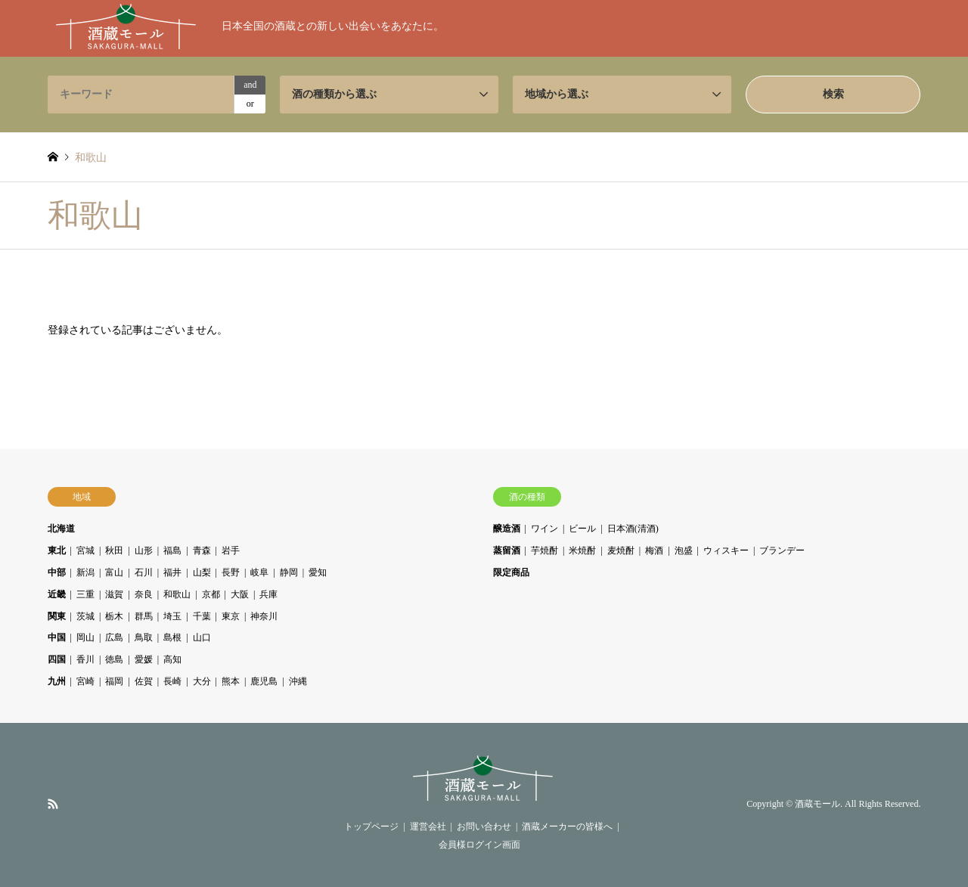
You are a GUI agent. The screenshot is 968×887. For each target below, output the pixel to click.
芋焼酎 (544, 550)
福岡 (114, 681)
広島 (114, 637)
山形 (144, 550)
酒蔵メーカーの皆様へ (567, 826)
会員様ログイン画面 (479, 844)
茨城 (85, 616)
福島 (172, 550)
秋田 (114, 550)
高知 (172, 659)
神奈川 (264, 616)
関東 (57, 616)
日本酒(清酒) (633, 528)
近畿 (57, 594)
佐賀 (144, 681)
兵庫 (268, 594)
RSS (53, 804)
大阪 (240, 594)
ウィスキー (726, 550)
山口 (202, 637)
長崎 (172, 681)
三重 (85, 594)
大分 (202, 681)
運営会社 (428, 826)
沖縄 (298, 681)
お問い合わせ (484, 826)
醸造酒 (506, 528)
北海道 (61, 528)
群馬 (144, 616)
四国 (57, 659)
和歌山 (177, 594)
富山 (114, 572)
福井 (172, 572)
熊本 (231, 681)
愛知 (318, 572)
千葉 (202, 616)
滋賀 (114, 594)
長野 (231, 572)
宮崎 (85, 681)
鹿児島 (264, 681)
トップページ (371, 826)
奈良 (144, 594)
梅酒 (654, 550)
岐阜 (259, 572)
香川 (85, 659)
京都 (211, 594)
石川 (144, 572)
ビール (582, 528)
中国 (57, 637)
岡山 (85, 637)
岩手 (231, 550)
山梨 (202, 572)
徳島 (114, 659)
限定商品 (511, 572)
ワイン (544, 528)
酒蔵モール (817, 804)
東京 (231, 616)
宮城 (85, 550)
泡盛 (684, 550)
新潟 (85, 572)
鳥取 (144, 637)
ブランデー (782, 550)
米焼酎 (582, 550)
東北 (57, 550)
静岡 (289, 572)
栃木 (114, 616)
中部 (57, 572)
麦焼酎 (620, 550)
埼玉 (172, 616)
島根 (172, 637)
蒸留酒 (506, 550)
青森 (202, 550)
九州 (57, 681)
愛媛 (144, 659)
